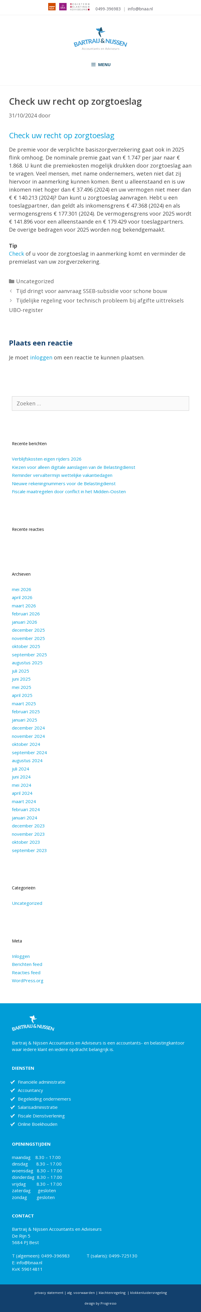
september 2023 (29, 850)
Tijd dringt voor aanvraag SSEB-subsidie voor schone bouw (91, 290)
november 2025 (28, 638)
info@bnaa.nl (140, 9)
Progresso (108, 1303)
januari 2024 (24, 818)
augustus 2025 (27, 662)
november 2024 (28, 736)
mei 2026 (21, 589)
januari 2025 (24, 720)
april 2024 (22, 793)
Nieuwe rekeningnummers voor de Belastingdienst (64, 483)
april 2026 (22, 597)
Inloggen (21, 956)
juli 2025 (20, 671)
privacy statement (48, 1292)
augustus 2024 (27, 760)
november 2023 (28, 834)
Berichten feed (27, 964)
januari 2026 (24, 622)
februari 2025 (26, 711)
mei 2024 (21, 785)
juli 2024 (20, 769)
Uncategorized (35, 281)
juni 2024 (21, 777)
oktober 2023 (26, 842)
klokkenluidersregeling (148, 1292)
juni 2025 (21, 679)
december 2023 (28, 826)
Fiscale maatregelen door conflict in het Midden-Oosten (69, 491)
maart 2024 (24, 801)
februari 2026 (26, 614)
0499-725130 (123, 1256)
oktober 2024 (26, 744)
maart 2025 (24, 703)
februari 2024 (26, 809)
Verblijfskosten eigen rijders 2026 (46, 459)
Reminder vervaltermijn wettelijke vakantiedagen (62, 475)
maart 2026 (24, 606)
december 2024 (28, 728)
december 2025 (28, 630)
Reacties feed (26, 972)
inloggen (41, 357)
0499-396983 (108, 9)
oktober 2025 (26, 646)
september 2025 (29, 654)
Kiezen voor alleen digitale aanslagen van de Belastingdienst (73, 467)
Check (16, 253)
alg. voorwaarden (80, 1292)
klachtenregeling (112, 1292)
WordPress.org (27, 980)
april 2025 (22, 695)
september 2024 (29, 752)
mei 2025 (21, 687)
